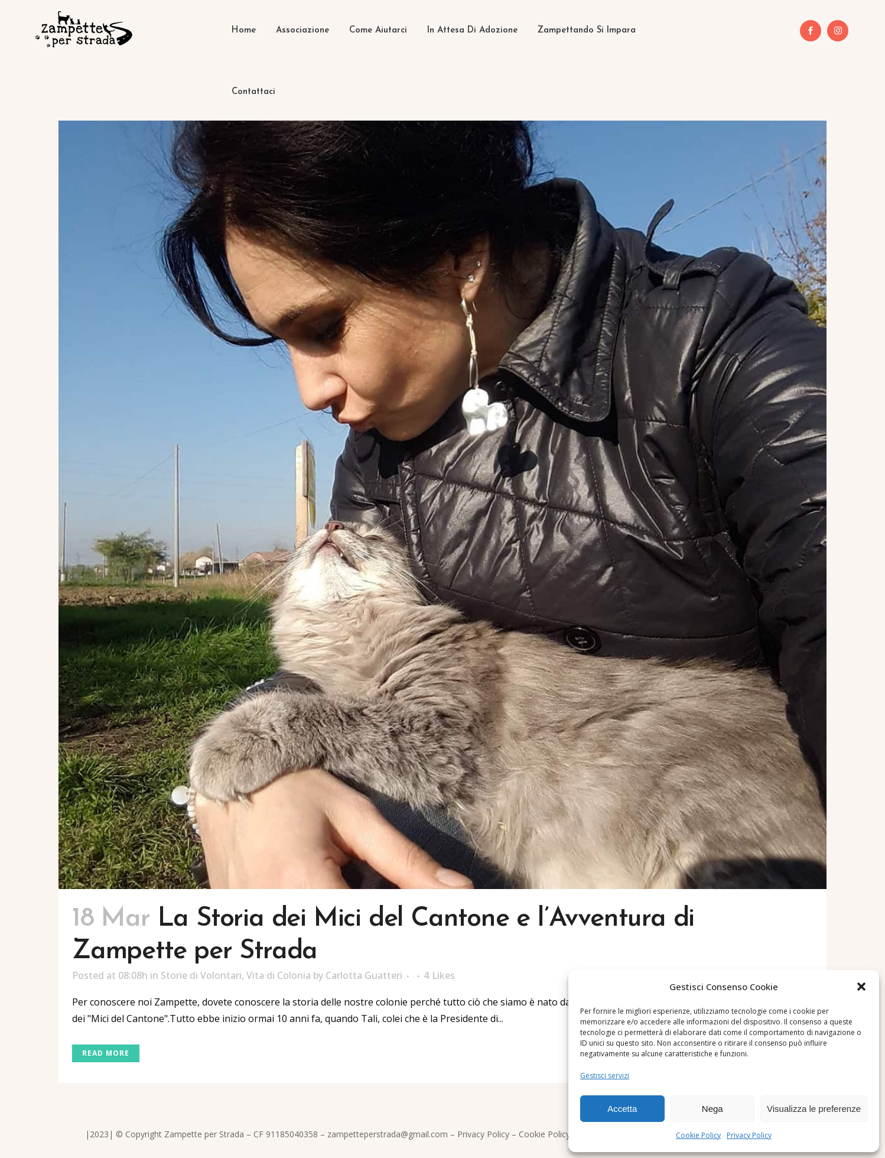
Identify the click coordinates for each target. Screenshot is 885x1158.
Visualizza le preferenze (814, 1109)
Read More (105, 1053)
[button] (861, 986)
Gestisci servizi (604, 1076)
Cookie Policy (698, 1135)
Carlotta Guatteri (364, 975)
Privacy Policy (749, 1135)
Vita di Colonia (278, 975)
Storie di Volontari (201, 975)
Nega (712, 1109)
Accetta (622, 1109)
